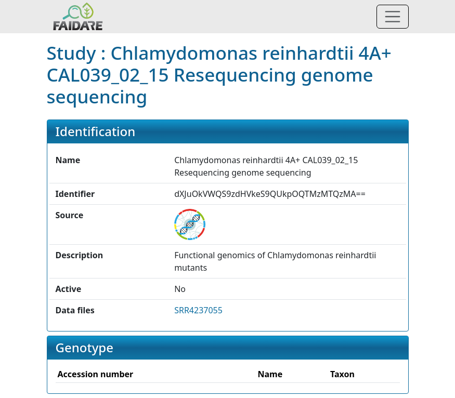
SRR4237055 (198, 310)
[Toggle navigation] (392, 17)
